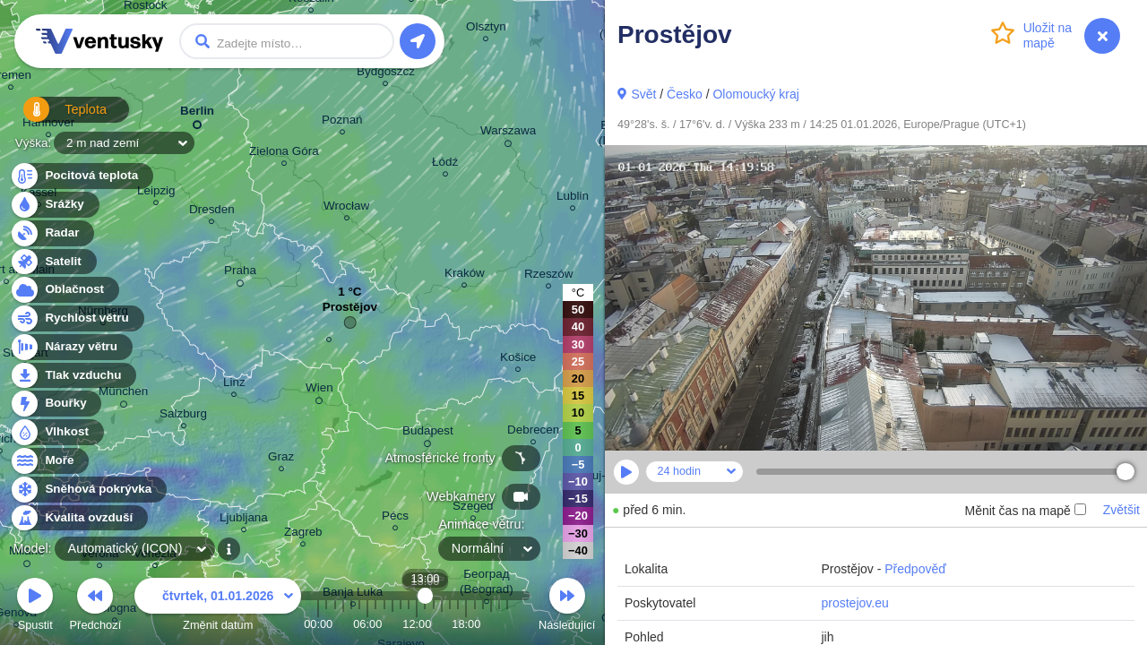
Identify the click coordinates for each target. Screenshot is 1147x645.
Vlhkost (56, 432)
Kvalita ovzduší (78, 518)
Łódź (445, 164)
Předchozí (96, 607)
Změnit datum (217, 607)
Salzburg (183, 416)
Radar (52, 233)
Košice (518, 359)
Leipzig (156, 193)
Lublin (572, 198)
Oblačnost (64, 290)
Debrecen (533, 432)
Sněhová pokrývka (87, 490)
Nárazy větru (70, 347)
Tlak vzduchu (73, 376)
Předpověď (915, 569)
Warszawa (508, 133)
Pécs (395, 518)
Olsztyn (486, 29)
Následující (567, 607)
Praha (240, 273)
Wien (319, 390)
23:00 (507, 624)
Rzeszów (549, 276)
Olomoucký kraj (755, 94)
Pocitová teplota (81, 176)
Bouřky (55, 404)
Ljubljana (244, 520)
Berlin (197, 114)
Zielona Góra (284, 153)
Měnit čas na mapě (1024, 510)
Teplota (55, 116)
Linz (234, 384)
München (123, 394)
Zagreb (303, 534)
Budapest (427, 433)
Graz (281, 459)
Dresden (212, 211)
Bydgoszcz (386, 73)
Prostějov (350, 311)
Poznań (342, 122)
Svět (643, 94)
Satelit (53, 262)
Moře (49, 461)
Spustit (35, 607)
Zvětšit (1121, 510)
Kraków (464, 275)
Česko (685, 94)
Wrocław (346, 208)
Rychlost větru (76, 318)
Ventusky (97, 41)
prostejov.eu (854, 603)
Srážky (54, 205)
